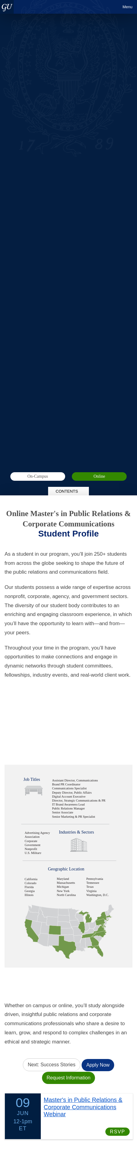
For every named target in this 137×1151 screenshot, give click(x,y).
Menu (127, 7)
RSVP (117, 1131)
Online (99, 476)
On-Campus (37, 476)
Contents (68, 491)
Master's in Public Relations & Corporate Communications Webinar (83, 1106)
